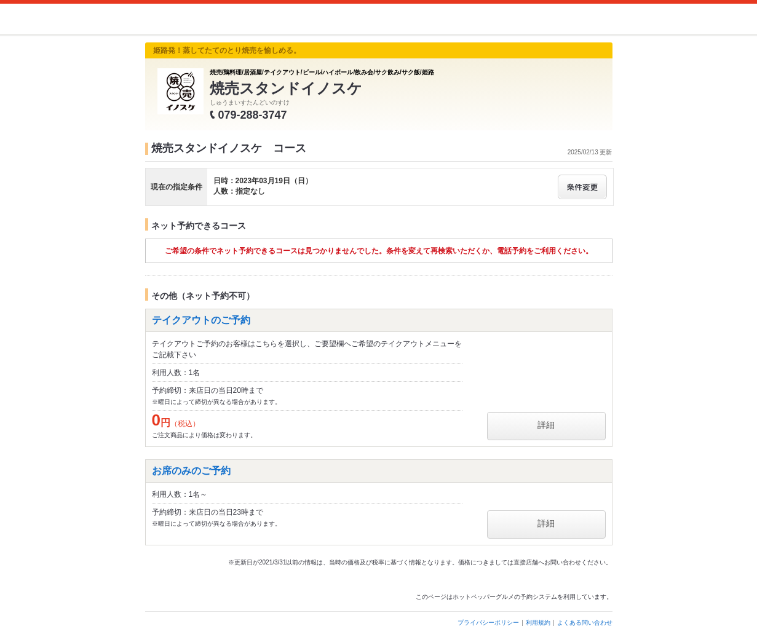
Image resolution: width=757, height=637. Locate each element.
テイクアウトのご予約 (201, 320)
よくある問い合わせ (584, 622)
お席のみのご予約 (191, 470)
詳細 (546, 425)
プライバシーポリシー (488, 622)
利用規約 (538, 622)
